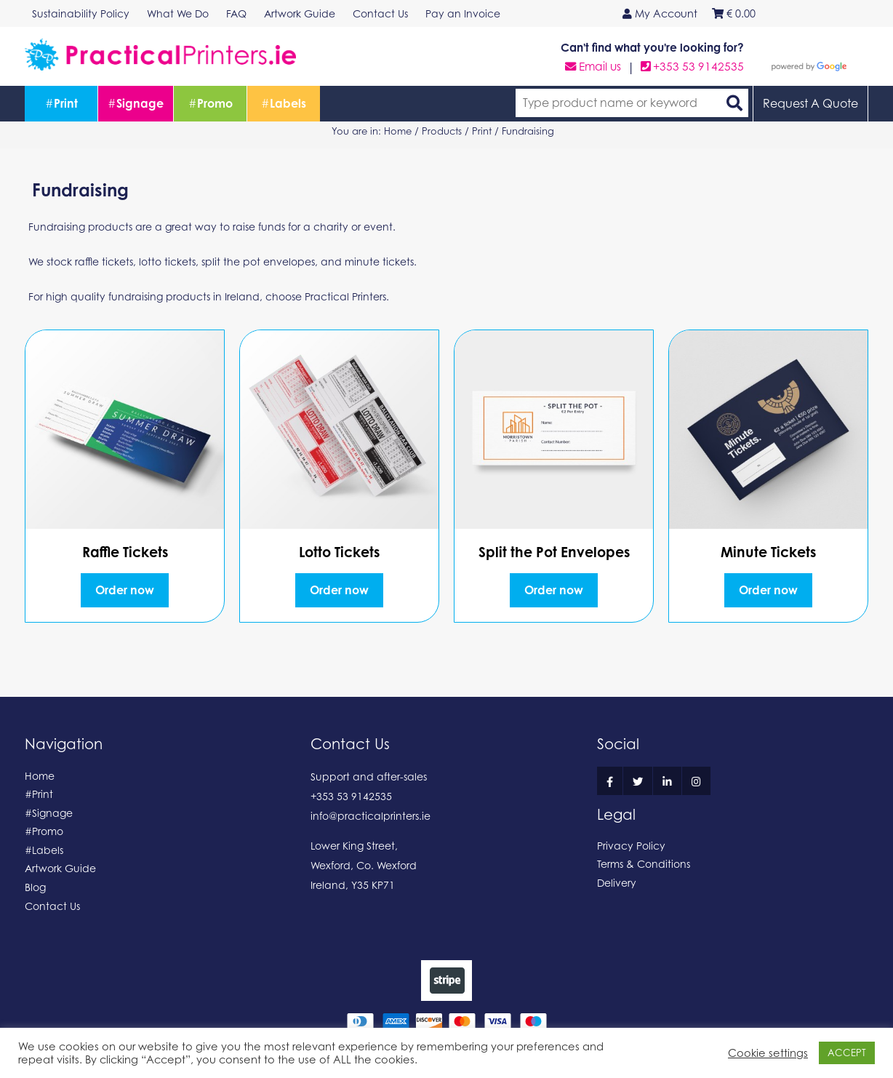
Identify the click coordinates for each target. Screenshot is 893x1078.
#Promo (44, 831)
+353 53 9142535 (692, 66)
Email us (593, 66)
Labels (283, 103)
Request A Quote (810, 103)
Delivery (616, 883)
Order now (124, 590)
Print (61, 103)
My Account (659, 13)
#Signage (49, 813)
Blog (35, 887)
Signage (136, 103)
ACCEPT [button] (847, 1052)
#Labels (44, 850)
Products (442, 131)
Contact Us (52, 906)
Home (398, 131)
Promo (210, 103)
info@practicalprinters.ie (371, 816)
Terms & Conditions (643, 864)
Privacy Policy (631, 845)
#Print (39, 794)
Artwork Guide (60, 868)
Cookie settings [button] (768, 1053)
